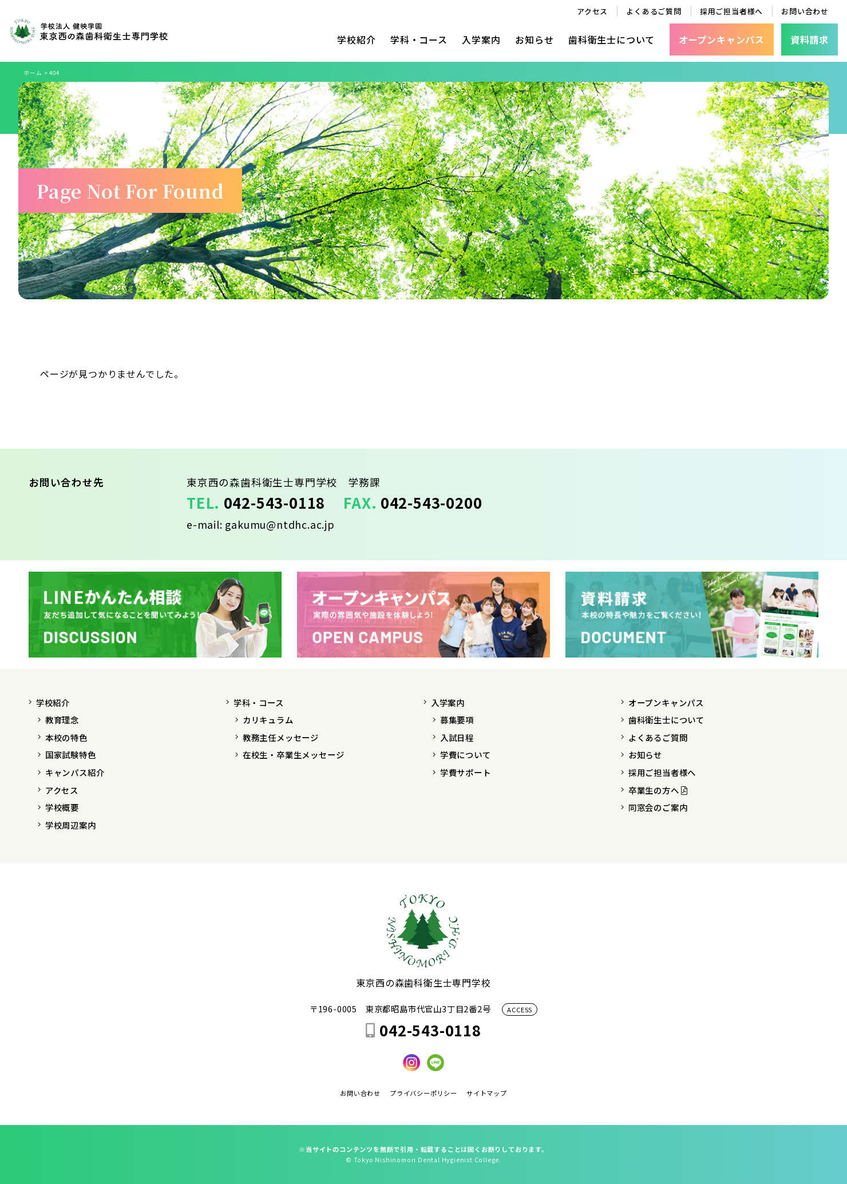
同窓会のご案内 (658, 807)
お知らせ (534, 39)
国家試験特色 (70, 755)
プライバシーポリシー (423, 1093)
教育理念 (62, 720)
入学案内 (481, 39)
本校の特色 (66, 737)
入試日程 (457, 737)
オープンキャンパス (666, 702)
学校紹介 (356, 39)
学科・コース (419, 39)
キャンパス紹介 (75, 772)
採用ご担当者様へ (731, 11)
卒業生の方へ (658, 790)
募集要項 (457, 720)
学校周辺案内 (70, 825)
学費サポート (465, 772)
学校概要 (62, 807)
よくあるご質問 (654, 11)
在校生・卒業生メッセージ (294, 755)
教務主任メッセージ (281, 737)
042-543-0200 (431, 502)
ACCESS (519, 1009)
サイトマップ (486, 1093)
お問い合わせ (805, 11)
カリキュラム (268, 720)
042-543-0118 (275, 502)
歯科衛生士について (611, 39)
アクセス (592, 11)
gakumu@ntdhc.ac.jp (279, 524)
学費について (465, 755)
